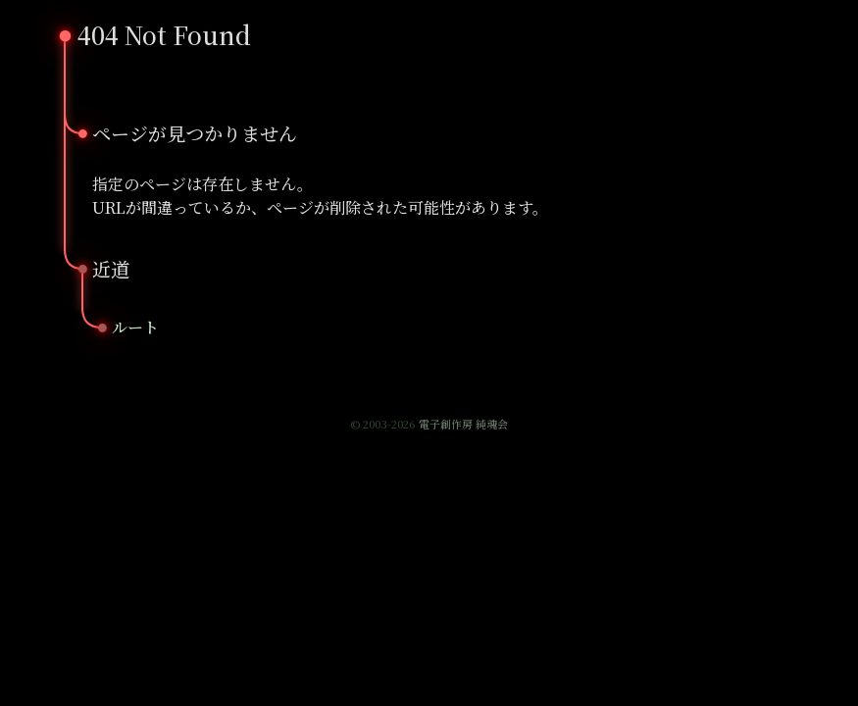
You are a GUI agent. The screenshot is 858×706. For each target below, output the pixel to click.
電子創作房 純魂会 (463, 423)
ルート (135, 327)
